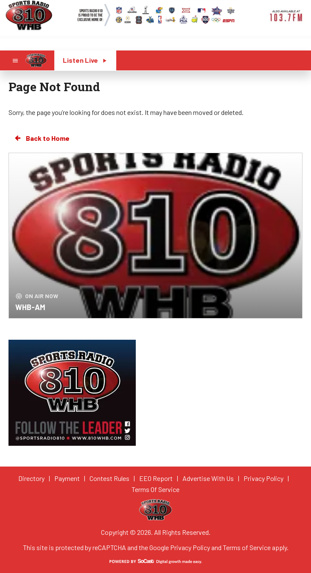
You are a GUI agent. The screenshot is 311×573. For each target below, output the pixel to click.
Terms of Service (247, 547)
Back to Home (42, 138)
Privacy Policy (190, 547)
